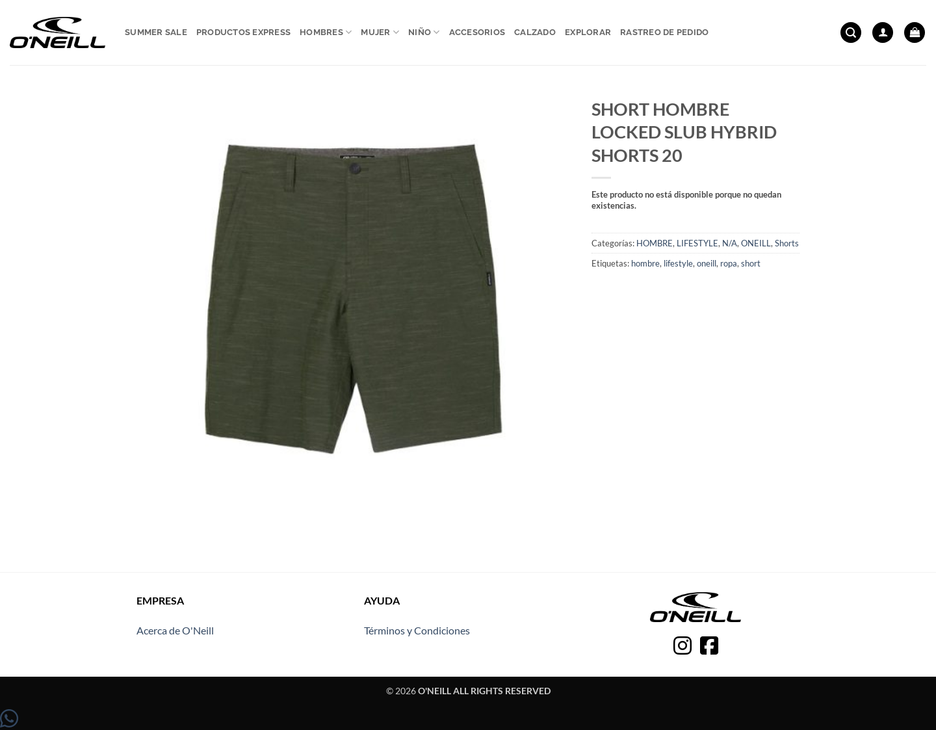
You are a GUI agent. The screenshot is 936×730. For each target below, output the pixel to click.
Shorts (787, 243)
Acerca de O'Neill (175, 630)
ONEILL (756, 243)
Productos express (243, 32)
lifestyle (678, 263)
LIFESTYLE (697, 243)
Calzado (535, 32)
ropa (728, 263)
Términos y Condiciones (417, 630)
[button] (850, 33)
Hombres (326, 32)
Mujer (380, 32)
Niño (423, 32)
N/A (729, 243)
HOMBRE (654, 243)
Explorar (588, 32)
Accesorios (477, 32)
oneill (706, 263)
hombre (645, 263)
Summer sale (156, 32)
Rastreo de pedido (664, 32)
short (750, 263)
